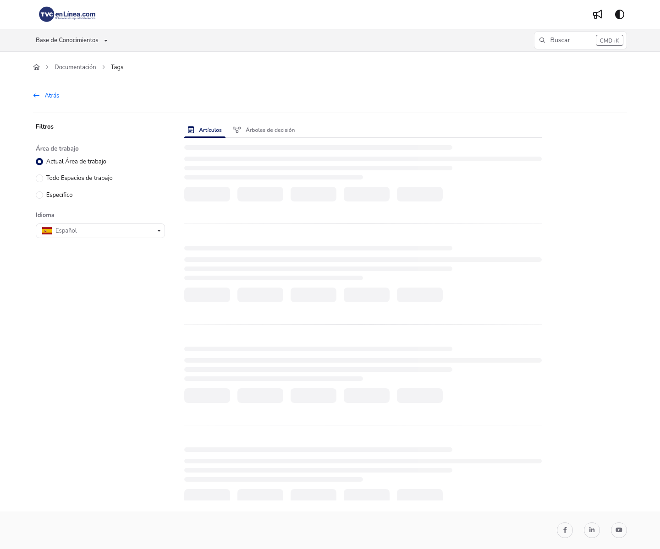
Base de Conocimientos (67, 40)
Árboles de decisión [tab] (264, 130)
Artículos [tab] (205, 130)
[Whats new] (597, 14)
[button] (580, 40)
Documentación (75, 67)
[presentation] (206, 130)
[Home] (67, 15)
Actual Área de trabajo (76, 162)
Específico (59, 194)
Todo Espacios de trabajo (79, 178)
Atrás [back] (46, 96)
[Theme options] (619, 14)
